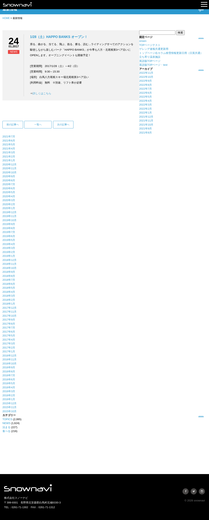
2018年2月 (8, 299)
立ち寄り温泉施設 (149, 56)
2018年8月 (8, 275)
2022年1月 (145, 112)
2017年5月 (8, 335)
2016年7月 (8, 375)
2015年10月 (9, 411)
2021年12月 (146, 116)
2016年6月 (8, 379)
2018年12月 (9, 260)
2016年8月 (8, 371)
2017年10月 (9, 315)
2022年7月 (145, 88)
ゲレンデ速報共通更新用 (153, 48)
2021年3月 (8, 152)
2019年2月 (8, 252)
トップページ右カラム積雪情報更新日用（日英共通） (171, 53)
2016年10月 (9, 363)
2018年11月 (9, 263)
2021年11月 (146, 120)
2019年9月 (8, 224)
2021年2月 (8, 156)
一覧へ (38, 124)
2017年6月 (8, 331)
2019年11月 (9, 216)
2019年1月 (8, 255)
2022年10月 (146, 76)
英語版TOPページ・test (153, 64)
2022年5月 (145, 96)
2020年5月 (8, 192)
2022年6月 (145, 92)
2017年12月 (9, 307)
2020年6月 (8, 188)
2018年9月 (8, 271)
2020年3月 (8, 200)
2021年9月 (145, 128)
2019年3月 (8, 247)
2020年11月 (9, 168)
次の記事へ (63, 124)
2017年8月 (8, 323)
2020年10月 (9, 172)
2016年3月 (8, 391)
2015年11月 (9, 407)
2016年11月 (9, 359)
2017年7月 (8, 327)
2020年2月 (8, 204)
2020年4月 (8, 196)
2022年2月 (145, 108)
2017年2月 (8, 347)
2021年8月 (145, 132)
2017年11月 (9, 311)
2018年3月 (8, 295)
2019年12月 (9, 212)
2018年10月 (9, 267)
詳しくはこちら (42, 93)
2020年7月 (8, 184)
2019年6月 (8, 236)
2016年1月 (8, 399)
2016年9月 (8, 367)
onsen (142, 40)
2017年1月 (8, 351)
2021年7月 (8, 136)
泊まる (6, 427)
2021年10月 (146, 124)
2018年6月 (8, 283)
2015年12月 (9, 403)
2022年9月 (145, 80)
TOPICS (7, 419)
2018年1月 (8, 303)
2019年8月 (8, 228)
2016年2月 (8, 395)
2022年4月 (145, 100)
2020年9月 (8, 176)
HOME (6, 18)
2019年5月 (8, 240)
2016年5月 (8, 383)
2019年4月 (8, 244)
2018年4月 (8, 291)
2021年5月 (8, 144)
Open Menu (204, 4)
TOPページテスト (150, 45)
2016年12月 (9, 355)
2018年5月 (8, 287)
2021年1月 (8, 160)
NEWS (6, 423)
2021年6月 (8, 140)
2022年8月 (145, 84)
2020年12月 (9, 164)
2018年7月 (8, 279)
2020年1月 (8, 208)
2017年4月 (8, 339)
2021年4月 (8, 148)
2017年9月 (8, 319)
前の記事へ (13, 124)
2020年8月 (8, 180)
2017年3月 (8, 343)
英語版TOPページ (150, 60)
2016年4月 (8, 387)
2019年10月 (9, 220)
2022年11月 (146, 72)
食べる (6, 431)
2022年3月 (145, 104)
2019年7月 (8, 232)
